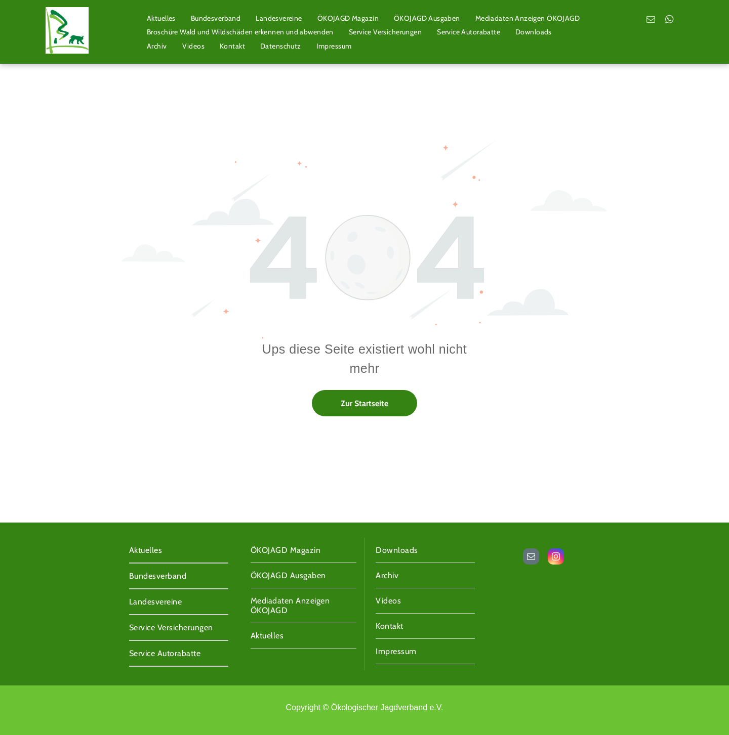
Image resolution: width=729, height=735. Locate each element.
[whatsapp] (669, 20)
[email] (650, 20)
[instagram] (556, 557)
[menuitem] (161, 18)
